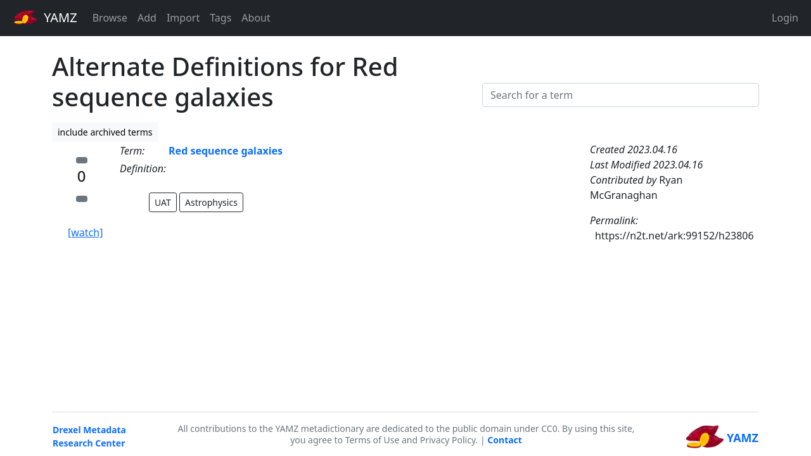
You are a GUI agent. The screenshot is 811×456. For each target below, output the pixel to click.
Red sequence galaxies (226, 151)
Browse (110, 18)
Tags (220, 18)
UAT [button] (163, 202)
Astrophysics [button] (211, 202)
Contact (504, 440)
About (255, 18)
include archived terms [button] (105, 132)
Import (183, 18)
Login (785, 18)
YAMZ (45, 17)
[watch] (85, 232)
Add (146, 18)
